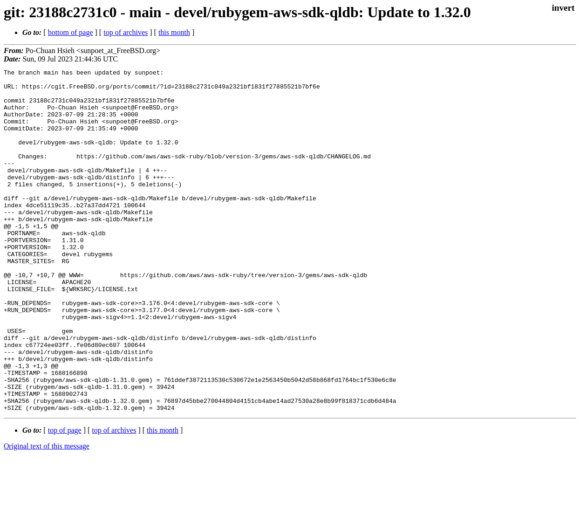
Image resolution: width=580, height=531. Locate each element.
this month (174, 32)
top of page (65, 499)
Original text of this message (46, 514)
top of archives (125, 32)
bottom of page (70, 32)
